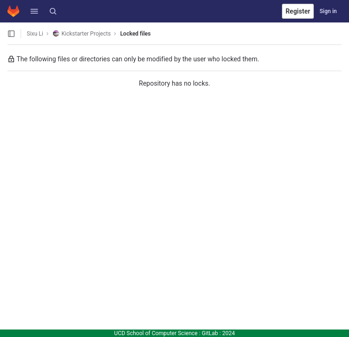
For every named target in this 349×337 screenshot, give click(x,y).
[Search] (53, 11)
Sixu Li (35, 33)
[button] (34, 11)
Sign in (328, 11)
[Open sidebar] (11, 33)
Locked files (135, 33)
